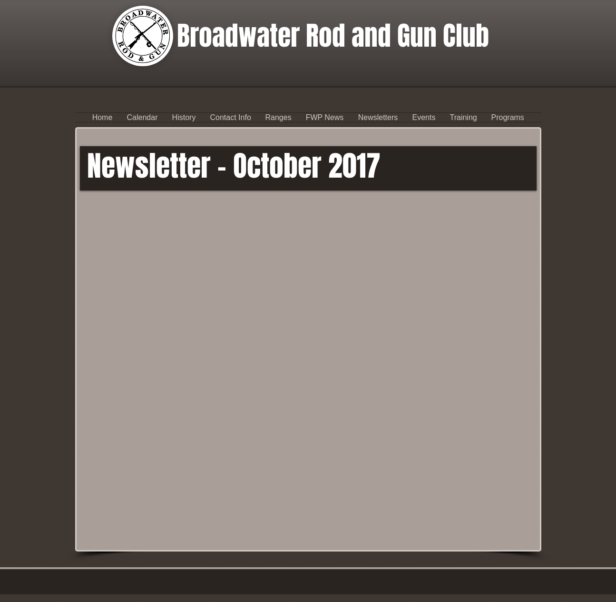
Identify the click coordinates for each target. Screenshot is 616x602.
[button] (230, 117)
